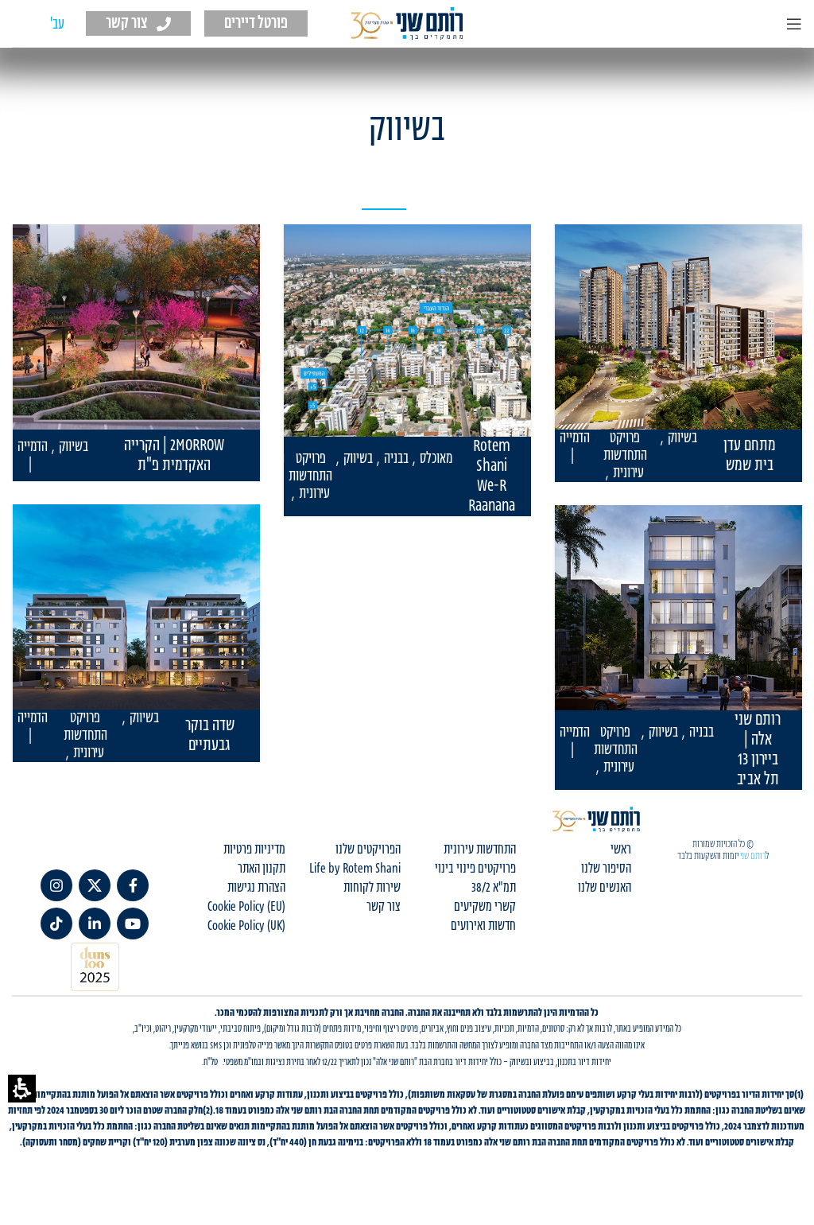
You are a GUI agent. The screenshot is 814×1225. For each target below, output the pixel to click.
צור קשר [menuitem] (383, 919)
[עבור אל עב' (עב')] (57, 25)
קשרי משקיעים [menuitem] (485, 919)
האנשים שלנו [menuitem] (604, 900)
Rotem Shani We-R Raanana (491, 476)
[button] (22, 1088)
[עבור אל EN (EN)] (27, 25)
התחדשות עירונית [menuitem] (480, 862)
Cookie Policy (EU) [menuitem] (246, 919)
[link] (133, 898)
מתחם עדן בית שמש (749, 456)
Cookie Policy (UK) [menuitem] (246, 938)
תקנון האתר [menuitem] (261, 881)
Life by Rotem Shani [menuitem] (355, 881)
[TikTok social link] (56, 936)
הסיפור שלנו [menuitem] (606, 881)
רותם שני (753, 868)
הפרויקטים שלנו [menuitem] (368, 862)
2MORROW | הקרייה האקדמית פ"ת (174, 456)
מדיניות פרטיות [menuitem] (254, 862)
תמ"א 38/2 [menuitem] (493, 900)
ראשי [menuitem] (620, 862)
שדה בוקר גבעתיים (210, 736)
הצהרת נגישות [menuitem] (256, 900)
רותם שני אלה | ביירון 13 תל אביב (758, 750)
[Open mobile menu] (794, 24)
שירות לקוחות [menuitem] (372, 900)
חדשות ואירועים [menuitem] (483, 938)
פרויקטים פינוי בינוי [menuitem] (475, 881)
